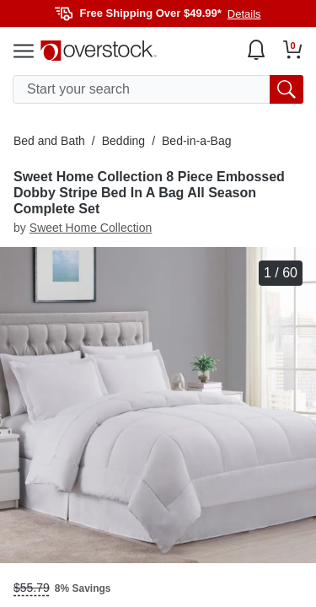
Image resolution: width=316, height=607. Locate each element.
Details (244, 14)
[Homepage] (98, 50)
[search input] (158, 89)
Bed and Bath (49, 141)
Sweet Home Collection (91, 227)
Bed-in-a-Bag (197, 141)
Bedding (123, 141)
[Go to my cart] (293, 49)
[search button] (286, 89)
